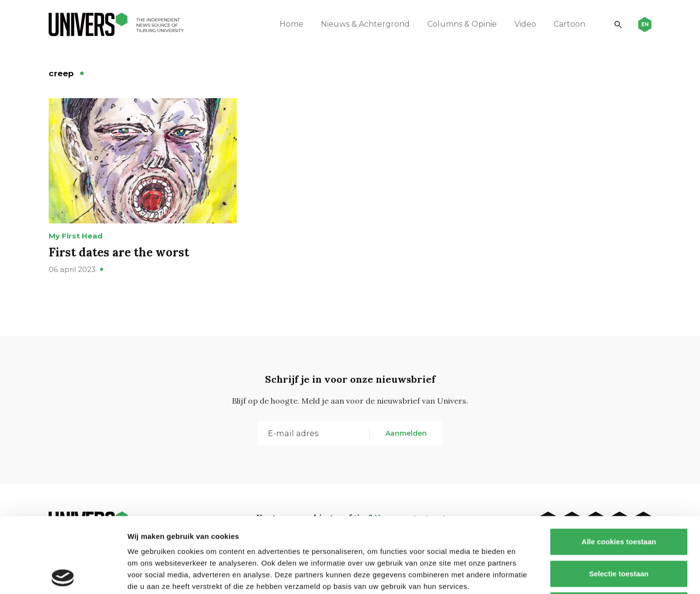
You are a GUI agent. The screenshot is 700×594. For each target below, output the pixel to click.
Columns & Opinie (462, 24)
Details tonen (525, 575)
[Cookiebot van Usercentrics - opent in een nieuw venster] (62, 575)
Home (291, 24)
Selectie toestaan (619, 498)
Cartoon (569, 24)
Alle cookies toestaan (618, 466)
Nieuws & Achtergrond (365, 24)
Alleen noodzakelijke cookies (618, 530)
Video (525, 24)
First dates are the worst (119, 252)
